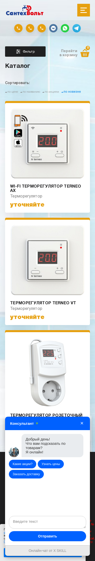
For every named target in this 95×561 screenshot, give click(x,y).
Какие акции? (22, 464)
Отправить (47, 536)
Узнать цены (51, 464)
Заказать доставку (26, 474)
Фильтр (25, 51)
